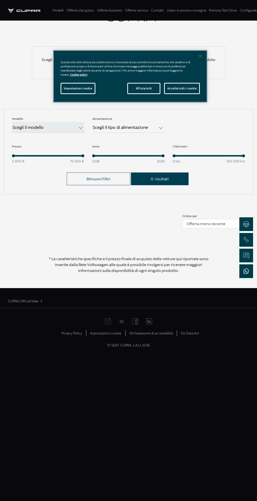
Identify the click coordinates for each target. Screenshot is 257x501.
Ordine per (189, 357)
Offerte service (136, 10)
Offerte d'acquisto (80, 10)
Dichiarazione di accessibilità (151, 474)
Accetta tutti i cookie (182, 88)
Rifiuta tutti (144, 88)
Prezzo (17, 287)
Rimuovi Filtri (98, 320)
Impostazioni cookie (105, 474)
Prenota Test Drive (223, 10)
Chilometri (180, 287)
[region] (130, 76)
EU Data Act (190, 474)
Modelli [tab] (58, 10)
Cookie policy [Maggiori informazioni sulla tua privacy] (79, 74)
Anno (96, 287)
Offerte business (109, 10)
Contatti (157, 10)
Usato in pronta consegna (186, 10)
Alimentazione (102, 259)
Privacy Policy (72, 474)
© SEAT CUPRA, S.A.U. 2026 (128, 486)
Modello (17, 259)
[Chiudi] (200, 56)
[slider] (13, 296)
